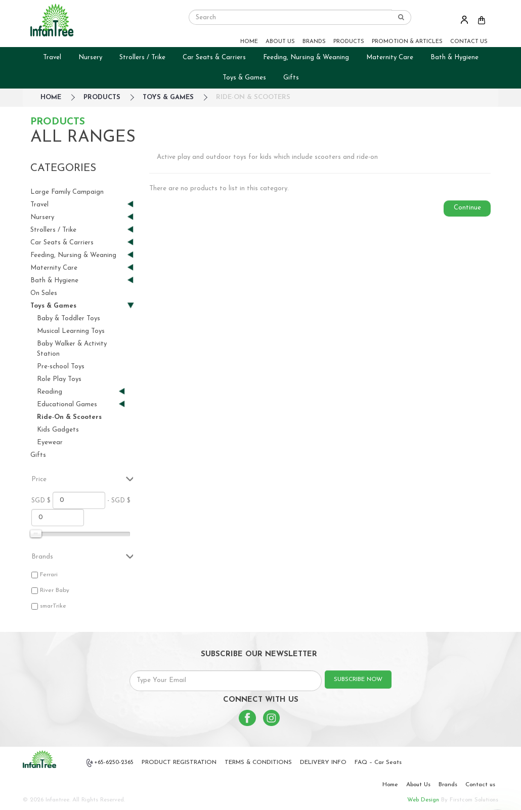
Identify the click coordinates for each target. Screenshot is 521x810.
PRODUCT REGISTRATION (179, 762)
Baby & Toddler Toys (68, 318)
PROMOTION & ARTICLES (407, 42)
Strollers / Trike (142, 57)
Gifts (291, 77)
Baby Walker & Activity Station (72, 348)
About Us (418, 785)
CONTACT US (469, 42)
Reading (77, 392)
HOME (249, 42)
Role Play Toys (59, 379)
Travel (52, 57)
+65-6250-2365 (110, 763)
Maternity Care (389, 57)
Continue (467, 207)
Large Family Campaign (67, 192)
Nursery (90, 57)
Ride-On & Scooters (253, 97)
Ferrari (49, 575)
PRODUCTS (348, 42)
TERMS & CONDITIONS (258, 762)
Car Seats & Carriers (214, 57)
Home (390, 785)
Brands (448, 785)
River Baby (54, 590)
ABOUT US (280, 42)
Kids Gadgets (58, 430)
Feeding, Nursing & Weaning (306, 57)
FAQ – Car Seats (378, 762)
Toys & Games (244, 77)
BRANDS (314, 42)
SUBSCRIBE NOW (358, 679)
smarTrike (53, 606)
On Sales (43, 293)
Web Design (423, 800)
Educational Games (77, 404)
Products (101, 97)
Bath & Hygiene (454, 57)
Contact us (480, 785)
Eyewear (50, 442)
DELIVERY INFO (323, 762)
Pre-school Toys (60, 366)
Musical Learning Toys (71, 331)
